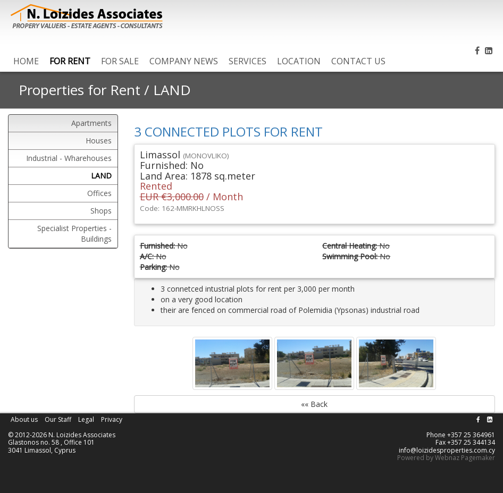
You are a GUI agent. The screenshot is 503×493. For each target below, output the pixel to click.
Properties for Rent (79, 89)
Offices (99, 193)
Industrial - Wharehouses (69, 158)
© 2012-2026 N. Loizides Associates (61, 434)
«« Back (314, 404)
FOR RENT (69, 61)
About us (24, 419)
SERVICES (247, 61)
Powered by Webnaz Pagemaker (446, 457)
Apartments (91, 123)
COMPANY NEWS (183, 61)
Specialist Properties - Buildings (74, 233)
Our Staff (58, 419)
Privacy (111, 419)
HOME (26, 61)
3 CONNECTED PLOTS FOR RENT (228, 131)
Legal (86, 419)
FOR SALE (120, 61)
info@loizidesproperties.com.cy (447, 450)
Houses (99, 140)
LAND (172, 89)
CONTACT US (358, 61)
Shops (101, 211)
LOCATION (299, 61)
